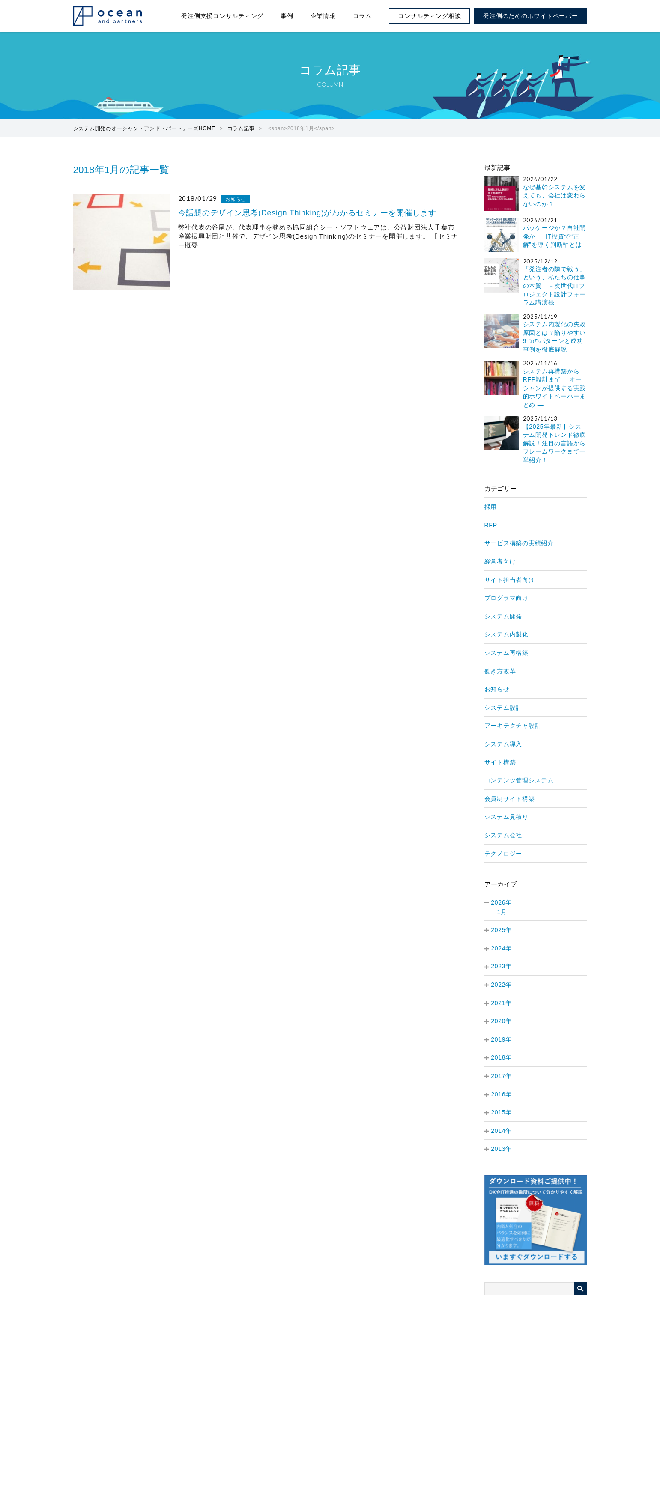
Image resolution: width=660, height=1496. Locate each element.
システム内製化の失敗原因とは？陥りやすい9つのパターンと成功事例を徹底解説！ (554, 337)
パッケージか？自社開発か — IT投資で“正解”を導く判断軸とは (554, 236)
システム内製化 (506, 634)
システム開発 (503, 616)
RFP (490, 525)
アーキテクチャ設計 (512, 725)
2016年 (501, 1094)
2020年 (501, 1021)
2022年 (501, 984)
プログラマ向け (506, 597)
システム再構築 (506, 652)
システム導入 (503, 744)
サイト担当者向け (509, 579)
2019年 (501, 1039)
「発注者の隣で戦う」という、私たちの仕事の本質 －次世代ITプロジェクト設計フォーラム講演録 (554, 286)
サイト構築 (500, 762)
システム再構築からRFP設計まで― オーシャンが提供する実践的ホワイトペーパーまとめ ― (554, 388)
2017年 (501, 1075)
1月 (502, 911)
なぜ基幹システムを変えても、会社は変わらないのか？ (554, 195)
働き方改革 (500, 671)
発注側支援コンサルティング (222, 15)
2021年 (501, 1003)
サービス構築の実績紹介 (519, 543)
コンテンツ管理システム (519, 780)
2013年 (501, 1148)
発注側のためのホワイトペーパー (530, 15)
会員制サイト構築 (509, 798)
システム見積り (506, 816)
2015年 (501, 1112)
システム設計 (503, 707)
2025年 (501, 929)
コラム (362, 15)
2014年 (501, 1130)
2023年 (501, 966)
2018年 (501, 1057)
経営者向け (500, 561)
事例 (287, 15)
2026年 (501, 902)
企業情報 (323, 15)
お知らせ (236, 199)
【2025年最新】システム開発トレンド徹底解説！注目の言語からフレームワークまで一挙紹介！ (554, 443)
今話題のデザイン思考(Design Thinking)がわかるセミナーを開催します (307, 213)
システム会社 (503, 835)
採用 (490, 506)
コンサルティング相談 (429, 15)
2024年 (501, 948)
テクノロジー (503, 853)
